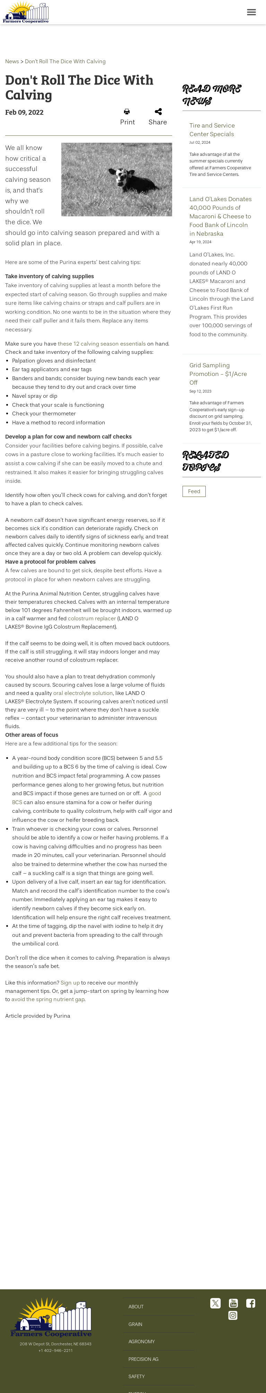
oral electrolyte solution (83, 693)
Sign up (70, 982)
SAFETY (136, 1377)
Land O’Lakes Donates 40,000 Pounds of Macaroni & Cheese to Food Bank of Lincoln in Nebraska (220, 216)
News (12, 61)
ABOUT (136, 1307)
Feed (194, 491)
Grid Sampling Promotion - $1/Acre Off (218, 373)
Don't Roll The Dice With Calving (65, 61)
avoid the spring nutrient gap (48, 999)
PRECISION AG (143, 1359)
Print (127, 117)
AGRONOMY (141, 1342)
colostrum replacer (92, 618)
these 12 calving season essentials (102, 343)
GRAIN (135, 1324)
